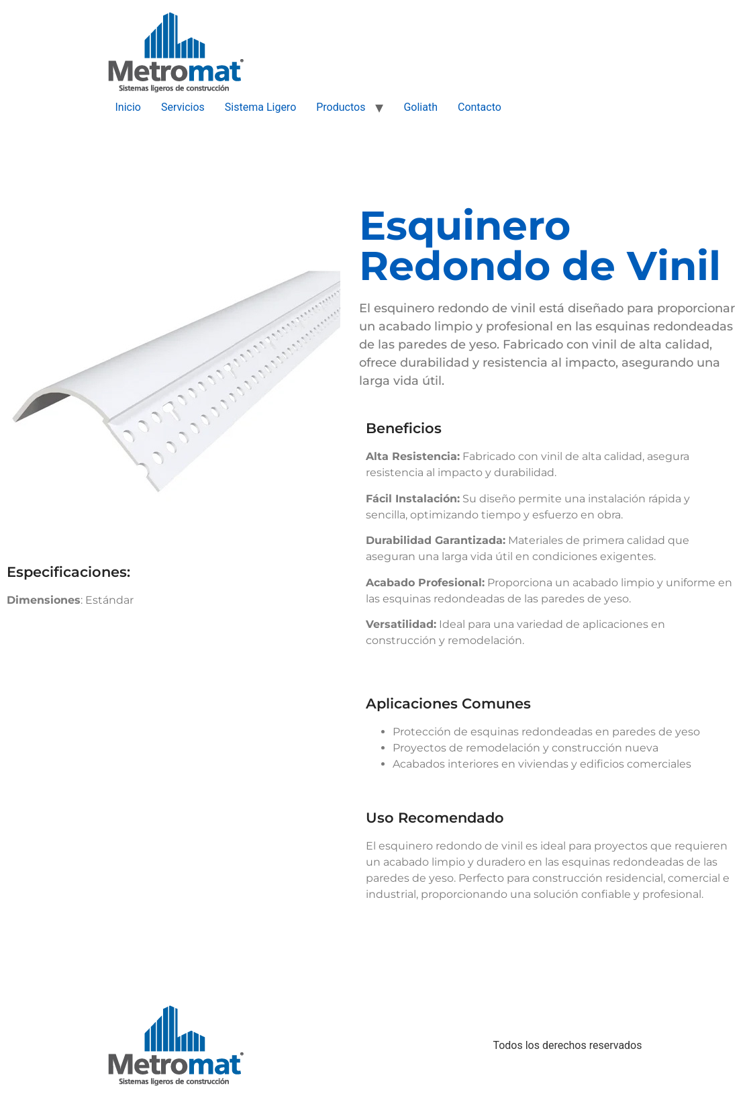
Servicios (183, 107)
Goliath (420, 107)
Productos (340, 107)
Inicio (128, 107)
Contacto (479, 107)
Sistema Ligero (260, 107)
